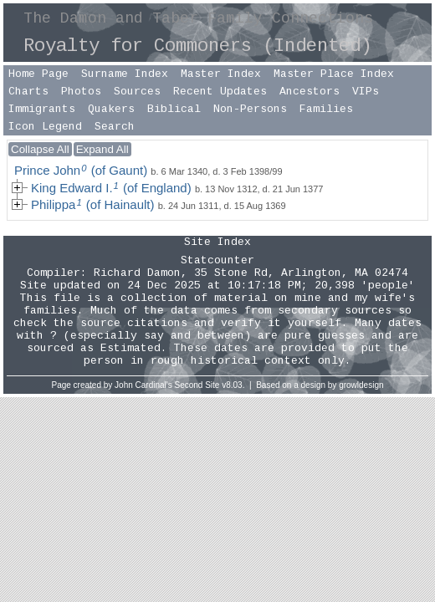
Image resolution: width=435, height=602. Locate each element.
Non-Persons (250, 109)
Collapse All (40, 149)
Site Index (217, 242)
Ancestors (309, 91)
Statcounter (217, 260)
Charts (28, 91)
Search (115, 126)
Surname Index (124, 74)
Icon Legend (45, 126)
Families (326, 109)
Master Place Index (334, 74)
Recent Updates (220, 91)
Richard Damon (137, 273)
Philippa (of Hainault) (93, 204)
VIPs (365, 91)
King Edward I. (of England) (111, 188)
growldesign (361, 385)
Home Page (38, 74)
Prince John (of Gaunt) (80, 170)
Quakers (111, 109)
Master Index (221, 74)
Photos (81, 91)
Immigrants (41, 109)
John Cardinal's (143, 385)
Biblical (174, 109)
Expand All (102, 149)
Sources (137, 91)
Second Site (197, 385)
